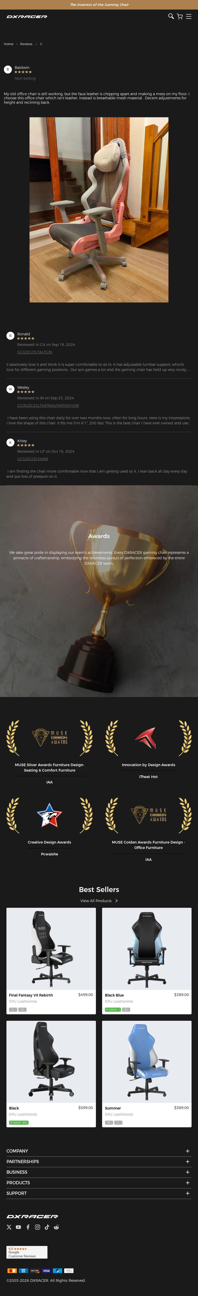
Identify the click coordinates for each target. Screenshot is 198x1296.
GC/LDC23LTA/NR (32, 459)
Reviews (26, 44)
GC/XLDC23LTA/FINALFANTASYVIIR (48, 405)
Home (8, 44)
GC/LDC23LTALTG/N (34, 352)
